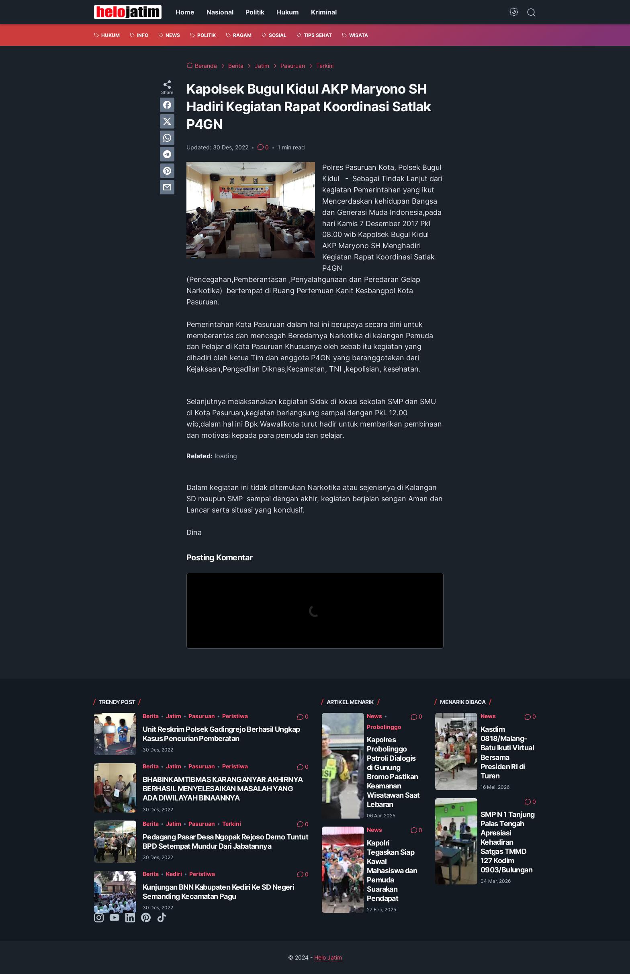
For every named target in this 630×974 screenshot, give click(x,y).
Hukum (287, 12)
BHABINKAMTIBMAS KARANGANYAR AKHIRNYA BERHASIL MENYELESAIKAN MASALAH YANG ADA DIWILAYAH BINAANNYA (223, 788)
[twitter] (167, 121)
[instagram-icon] (99, 918)
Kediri (174, 873)
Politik (254, 12)
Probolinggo (384, 726)
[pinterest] (167, 170)
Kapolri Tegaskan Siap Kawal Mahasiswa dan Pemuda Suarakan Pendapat (392, 871)
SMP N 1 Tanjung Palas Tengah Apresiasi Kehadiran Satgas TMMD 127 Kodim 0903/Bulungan (508, 842)
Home (185, 12)
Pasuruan (201, 716)
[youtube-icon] (114, 918)
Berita (151, 716)
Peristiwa (235, 716)
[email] (167, 187)
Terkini (231, 823)
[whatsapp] (167, 138)
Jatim (173, 716)
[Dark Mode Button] (514, 12)
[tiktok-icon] (161, 918)
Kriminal (324, 12)
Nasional (220, 12)
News (374, 716)
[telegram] (167, 154)
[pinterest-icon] (146, 918)
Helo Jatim (328, 957)
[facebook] (167, 105)
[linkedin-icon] (130, 918)
